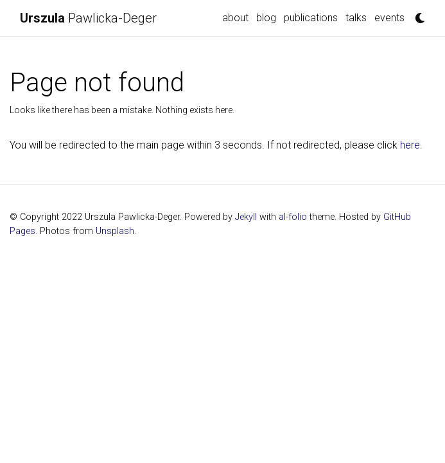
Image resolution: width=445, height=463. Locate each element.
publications (311, 18)
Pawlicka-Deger (88, 18)
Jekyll (246, 217)
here (410, 145)
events (389, 18)
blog (266, 18)
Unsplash (115, 231)
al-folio (293, 217)
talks (356, 18)
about (235, 18)
